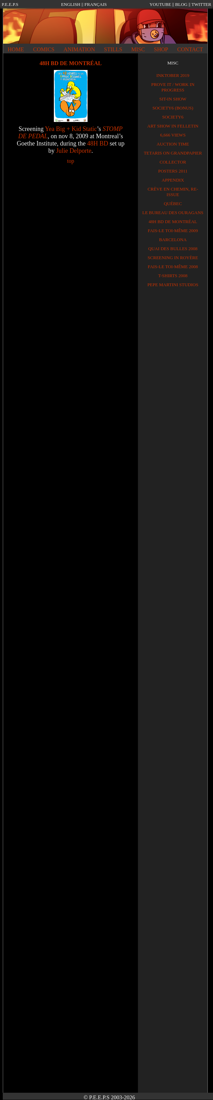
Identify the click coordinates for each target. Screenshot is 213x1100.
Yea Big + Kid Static (71, 128)
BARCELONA (173, 239)
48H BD (97, 143)
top (70, 161)
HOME (16, 49)
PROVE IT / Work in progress (172, 87)
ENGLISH (71, 4)
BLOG (181, 4)
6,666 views (173, 135)
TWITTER (201, 4)
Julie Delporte (73, 150)
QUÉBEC (173, 203)
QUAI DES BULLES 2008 (172, 248)
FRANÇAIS (95, 4)
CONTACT (190, 49)
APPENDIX (173, 180)
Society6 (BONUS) (173, 108)
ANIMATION (79, 49)
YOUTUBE (160, 4)
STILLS (113, 49)
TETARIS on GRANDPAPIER (173, 153)
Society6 (172, 117)
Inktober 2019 (172, 75)
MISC (138, 49)
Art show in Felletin (172, 126)
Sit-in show (172, 99)
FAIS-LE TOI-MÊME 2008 (173, 266)
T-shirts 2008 (172, 275)
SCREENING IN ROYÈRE (173, 257)
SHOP (161, 49)
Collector (172, 162)
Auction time (173, 144)
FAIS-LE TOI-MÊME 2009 (173, 230)
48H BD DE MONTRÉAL (173, 221)
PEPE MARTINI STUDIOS (172, 284)
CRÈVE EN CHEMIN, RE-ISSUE (173, 191)
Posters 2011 (172, 171)
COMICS (43, 49)
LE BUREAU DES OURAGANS (172, 212)
